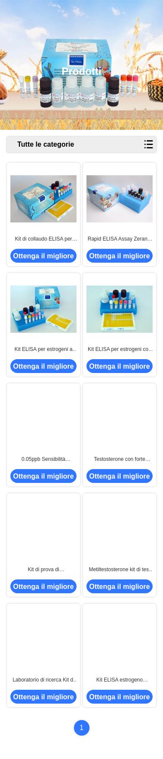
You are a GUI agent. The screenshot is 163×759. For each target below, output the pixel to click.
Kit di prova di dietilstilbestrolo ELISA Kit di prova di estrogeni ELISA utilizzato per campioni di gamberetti (43, 569)
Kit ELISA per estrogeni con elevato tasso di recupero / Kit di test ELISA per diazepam (119, 349)
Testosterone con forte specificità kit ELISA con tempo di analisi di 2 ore (119, 459)
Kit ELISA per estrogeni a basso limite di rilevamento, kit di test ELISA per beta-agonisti (43, 349)
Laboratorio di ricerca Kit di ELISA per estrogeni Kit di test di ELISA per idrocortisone (43, 680)
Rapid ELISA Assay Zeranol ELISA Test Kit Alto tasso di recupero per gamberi (119, 239)
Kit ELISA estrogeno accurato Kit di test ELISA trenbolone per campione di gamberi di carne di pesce (119, 680)
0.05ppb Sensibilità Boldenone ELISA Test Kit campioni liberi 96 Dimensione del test (43, 459)
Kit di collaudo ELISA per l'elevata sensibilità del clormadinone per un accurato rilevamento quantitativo (43, 239)
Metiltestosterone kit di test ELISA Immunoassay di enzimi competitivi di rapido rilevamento (119, 569)
